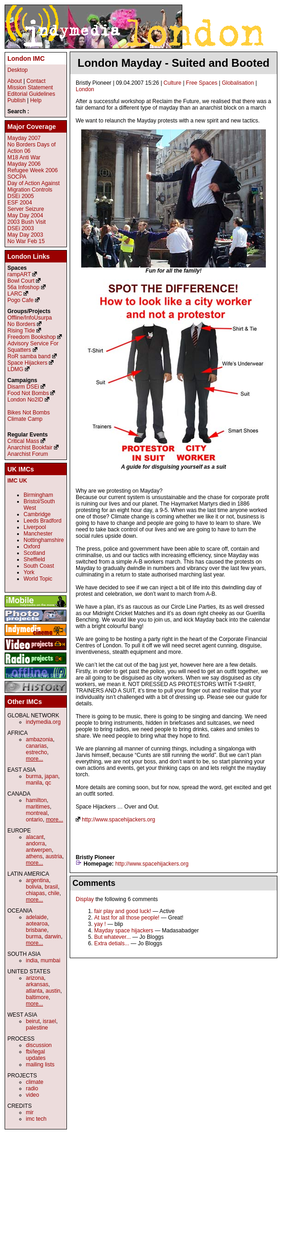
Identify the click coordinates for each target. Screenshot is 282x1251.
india (31, 960)
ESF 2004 (19, 202)
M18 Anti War (24, 157)
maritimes (38, 806)
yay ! (100, 924)
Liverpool (35, 527)
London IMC (26, 58)
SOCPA (16, 177)
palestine (37, 1027)
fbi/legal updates (36, 1054)
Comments (93, 883)
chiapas (35, 893)
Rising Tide (21, 330)
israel (49, 1021)
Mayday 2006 (24, 164)
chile (54, 893)
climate (34, 1082)
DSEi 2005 (20, 196)
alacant (35, 837)
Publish (16, 100)
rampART (19, 274)
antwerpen (39, 850)
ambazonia (39, 739)
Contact (35, 81)
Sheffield (34, 559)
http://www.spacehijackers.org (118, 819)
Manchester (38, 533)
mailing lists (40, 1064)
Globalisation (238, 83)
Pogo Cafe (20, 300)
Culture (172, 83)
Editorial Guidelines (31, 94)
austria (54, 856)
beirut (33, 1021)
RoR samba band (28, 356)
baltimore (37, 997)
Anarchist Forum (27, 454)
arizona (35, 978)
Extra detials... (111, 943)
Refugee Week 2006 (32, 170)
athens (34, 856)
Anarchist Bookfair (29, 447)
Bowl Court (21, 281)
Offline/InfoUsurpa (29, 317)
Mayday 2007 (24, 138)
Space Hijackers (27, 363)
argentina (37, 880)
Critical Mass (23, 441)
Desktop (17, 70)
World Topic (38, 579)
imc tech (36, 1119)
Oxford (32, 546)
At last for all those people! (126, 917)
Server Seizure (25, 209)
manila (34, 783)
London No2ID (25, 399)
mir (30, 1112)
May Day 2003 (25, 235)
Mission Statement (30, 87)
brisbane (36, 930)
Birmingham (38, 495)
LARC (14, 294)
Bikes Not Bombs (28, 412)
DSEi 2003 (20, 228)
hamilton (36, 800)
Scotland (34, 553)
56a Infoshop (23, 287)
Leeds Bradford (42, 521)
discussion (39, 1045)
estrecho (36, 752)
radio (32, 1088)
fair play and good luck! (122, 911)
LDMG (15, 369)
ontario (34, 819)
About (14, 81)
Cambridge (37, 514)
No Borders (21, 324)
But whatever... (112, 937)
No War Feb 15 (26, 241)
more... (34, 759)
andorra (35, 843)
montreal (37, 813)
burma (34, 776)
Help (36, 100)
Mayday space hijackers (123, 930)
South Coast (39, 566)
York (29, 572)
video (32, 1095)
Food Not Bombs (28, 393)
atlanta (34, 991)
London (85, 89)
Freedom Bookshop (31, 337)
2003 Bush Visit (26, 222)
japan (51, 776)
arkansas (37, 984)
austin (53, 991)
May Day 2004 (25, 215)
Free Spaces (201, 83)
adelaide (36, 917)
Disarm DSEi (23, 387)
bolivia (34, 887)
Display (85, 899)
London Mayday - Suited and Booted (174, 63)
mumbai (50, 960)
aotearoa (37, 923)
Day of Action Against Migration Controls (33, 186)
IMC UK (17, 480)
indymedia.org (43, 722)
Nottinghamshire (44, 540)
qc (48, 783)
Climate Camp (24, 419)
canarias (36, 746)
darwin (53, 936)
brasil (51, 887)
